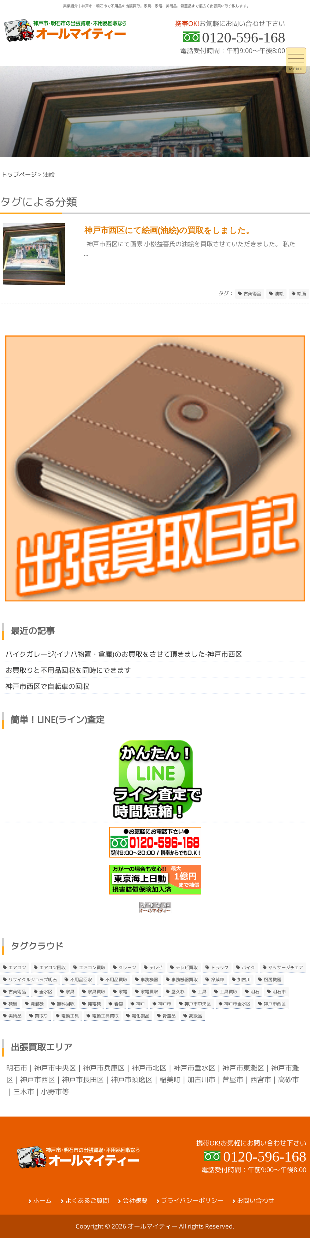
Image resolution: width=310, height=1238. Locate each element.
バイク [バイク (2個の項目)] (248, 967)
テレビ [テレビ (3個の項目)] (156, 967)
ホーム (42, 1201)
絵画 (301, 294)
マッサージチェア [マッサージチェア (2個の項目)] (285, 967)
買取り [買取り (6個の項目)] (41, 1016)
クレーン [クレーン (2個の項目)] (127, 967)
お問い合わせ (255, 1201)
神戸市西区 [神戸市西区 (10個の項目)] (275, 1004)
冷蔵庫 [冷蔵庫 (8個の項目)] (217, 980)
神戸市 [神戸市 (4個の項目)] (164, 1004)
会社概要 (135, 1201)
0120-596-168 (243, 37)
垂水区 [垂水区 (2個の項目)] (45, 992)
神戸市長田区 (83, 1079)
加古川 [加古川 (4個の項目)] (244, 980)
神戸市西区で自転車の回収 (47, 686)
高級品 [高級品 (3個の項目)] (195, 1016)
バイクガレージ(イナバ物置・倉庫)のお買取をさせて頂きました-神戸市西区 (124, 654)
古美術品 (252, 294)
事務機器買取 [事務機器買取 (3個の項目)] (184, 980)
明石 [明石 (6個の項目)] (255, 992)
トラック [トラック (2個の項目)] (220, 967)
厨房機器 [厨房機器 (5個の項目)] (272, 980)
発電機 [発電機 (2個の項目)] (94, 1004)
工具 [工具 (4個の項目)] (202, 992)
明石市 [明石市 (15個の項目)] (279, 992)
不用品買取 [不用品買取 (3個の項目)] (116, 980)
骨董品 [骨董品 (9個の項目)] (169, 1016)
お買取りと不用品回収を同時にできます (68, 670)
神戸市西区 (37, 1079)
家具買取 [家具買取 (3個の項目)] (96, 992)
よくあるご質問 (87, 1201)
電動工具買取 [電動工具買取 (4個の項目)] (105, 1016)
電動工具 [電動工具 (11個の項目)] (70, 1016)
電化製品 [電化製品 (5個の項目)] (140, 1016)
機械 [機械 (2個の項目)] (12, 1004)
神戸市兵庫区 (104, 1068)
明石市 (16, 1068)
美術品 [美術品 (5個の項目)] (15, 1016)
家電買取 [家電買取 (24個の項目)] (149, 992)
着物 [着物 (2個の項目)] (118, 1004)
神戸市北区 (149, 1068)
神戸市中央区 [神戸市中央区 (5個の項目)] (198, 1004)
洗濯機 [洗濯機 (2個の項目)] (37, 1004)
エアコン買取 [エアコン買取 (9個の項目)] (92, 967)
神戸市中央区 (55, 1068)
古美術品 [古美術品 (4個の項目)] (17, 992)
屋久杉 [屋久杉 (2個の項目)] (178, 992)
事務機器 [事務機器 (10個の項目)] (149, 980)
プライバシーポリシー (192, 1201)
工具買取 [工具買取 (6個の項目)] (228, 992)
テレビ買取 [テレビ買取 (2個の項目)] (187, 967)
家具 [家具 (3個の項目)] (70, 992)
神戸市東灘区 (243, 1068)
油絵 (279, 294)
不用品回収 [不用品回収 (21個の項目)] (81, 980)
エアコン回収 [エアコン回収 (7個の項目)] (52, 967)
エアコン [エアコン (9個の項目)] (17, 967)
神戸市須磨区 (132, 1079)
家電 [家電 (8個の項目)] (122, 992)
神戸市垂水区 (194, 1068)
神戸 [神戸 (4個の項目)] (140, 1004)
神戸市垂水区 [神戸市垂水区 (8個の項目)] (237, 1004)
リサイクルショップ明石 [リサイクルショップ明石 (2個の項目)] (32, 980)
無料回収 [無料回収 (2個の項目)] (65, 1004)
